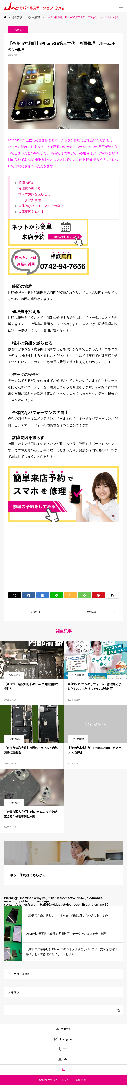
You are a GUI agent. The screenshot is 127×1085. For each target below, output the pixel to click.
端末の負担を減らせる (34, 194)
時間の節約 (26, 182)
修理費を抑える (29, 188)
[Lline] (56, 595)
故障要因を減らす (31, 211)
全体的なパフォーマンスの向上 (40, 206)
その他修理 (18, 29)
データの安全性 (29, 200)
